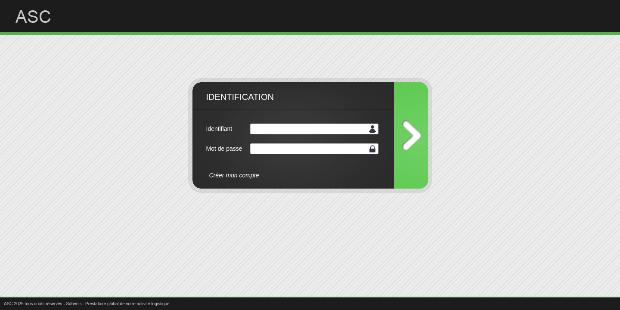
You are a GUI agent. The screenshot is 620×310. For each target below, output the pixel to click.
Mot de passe (224, 149)
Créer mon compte (234, 175)
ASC (40, 16)
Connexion (411, 135)
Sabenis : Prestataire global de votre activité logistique (118, 303)
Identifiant (219, 129)
